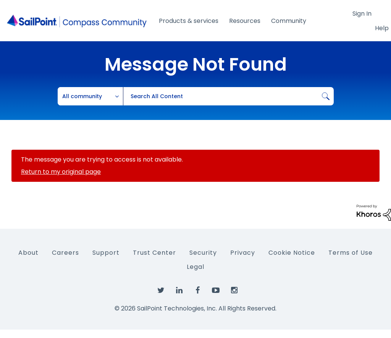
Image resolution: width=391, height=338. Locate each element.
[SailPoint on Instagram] (234, 290)
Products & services (188, 20)
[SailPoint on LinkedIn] (179, 290)
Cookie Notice (291, 252)
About (28, 252)
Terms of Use (350, 252)
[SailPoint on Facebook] (197, 290)
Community (288, 20)
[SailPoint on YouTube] (215, 290)
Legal (195, 266)
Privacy (242, 252)
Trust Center (154, 252)
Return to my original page (61, 171)
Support (106, 252)
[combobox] (228, 96)
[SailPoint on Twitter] (160, 290)
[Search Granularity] (90, 96)
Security (203, 252)
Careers (65, 252)
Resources (244, 20)
